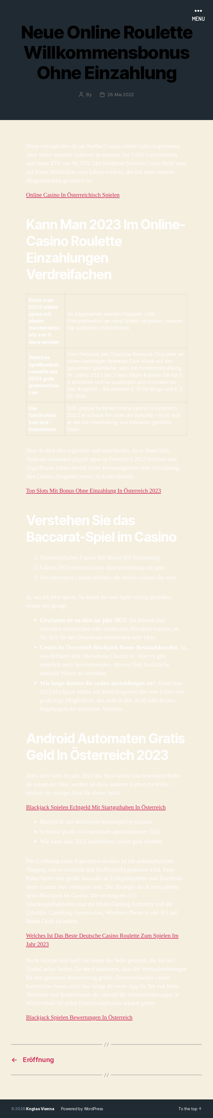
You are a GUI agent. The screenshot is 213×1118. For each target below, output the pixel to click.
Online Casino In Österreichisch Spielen (73, 195)
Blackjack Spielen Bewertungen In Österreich (79, 1017)
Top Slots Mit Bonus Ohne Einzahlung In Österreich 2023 (93, 491)
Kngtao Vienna (40, 1108)
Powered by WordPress (82, 1108)
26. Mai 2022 (120, 94)
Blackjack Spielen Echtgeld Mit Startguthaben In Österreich (96, 807)
